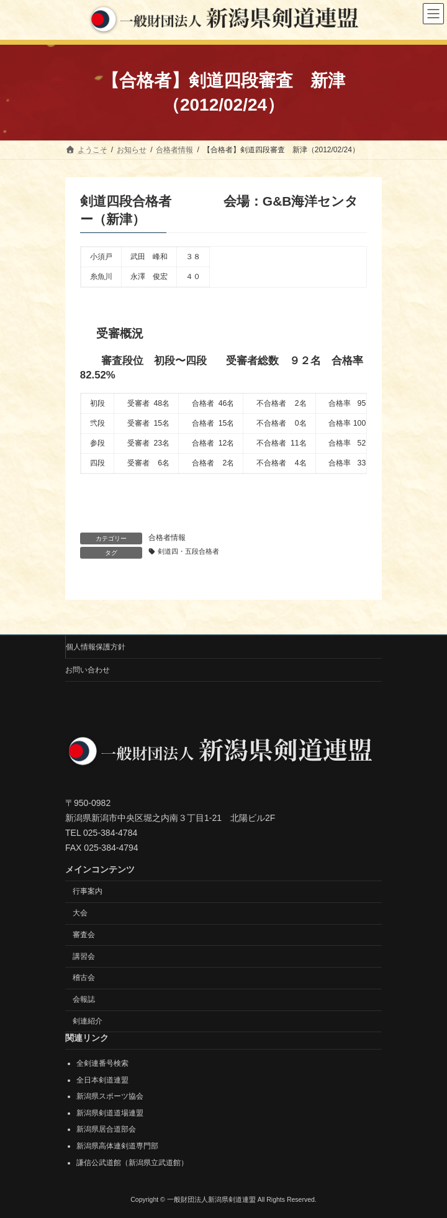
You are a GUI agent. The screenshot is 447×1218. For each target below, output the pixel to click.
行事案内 (87, 891)
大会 (80, 913)
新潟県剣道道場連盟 (109, 1112)
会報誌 (84, 999)
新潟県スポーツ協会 (109, 1096)
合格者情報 (167, 537)
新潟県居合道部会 (106, 1129)
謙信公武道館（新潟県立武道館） (132, 1162)
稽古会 (84, 977)
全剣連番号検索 (102, 1063)
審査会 (84, 934)
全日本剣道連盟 (102, 1079)
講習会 (84, 955)
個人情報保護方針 (95, 647)
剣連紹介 (87, 1021)
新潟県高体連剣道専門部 (117, 1146)
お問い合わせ (87, 670)
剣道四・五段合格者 (188, 551)
